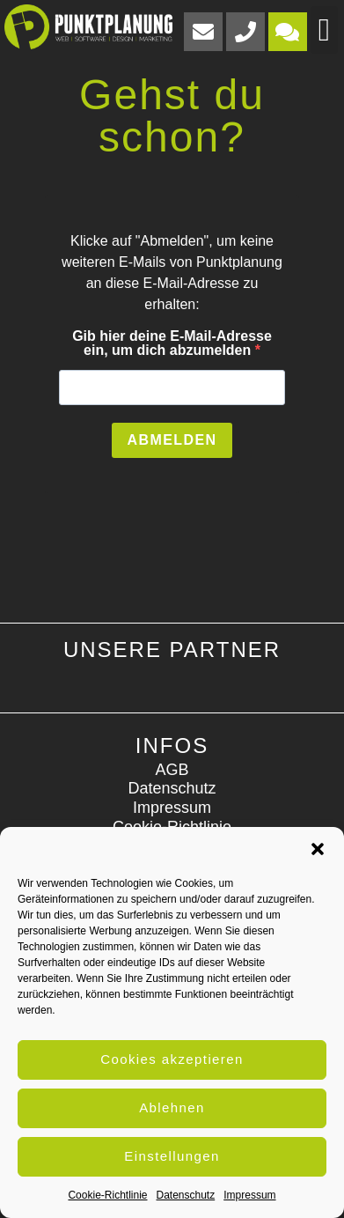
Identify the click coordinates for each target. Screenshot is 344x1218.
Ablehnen (172, 1107)
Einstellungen (171, 1155)
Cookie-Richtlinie (107, 1195)
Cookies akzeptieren (172, 1059)
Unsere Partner (172, 649)
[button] (317, 849)
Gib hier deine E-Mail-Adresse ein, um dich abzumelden (172, 343)
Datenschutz (186, 1195)
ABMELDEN (172, 439)
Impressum (249, 1195)
